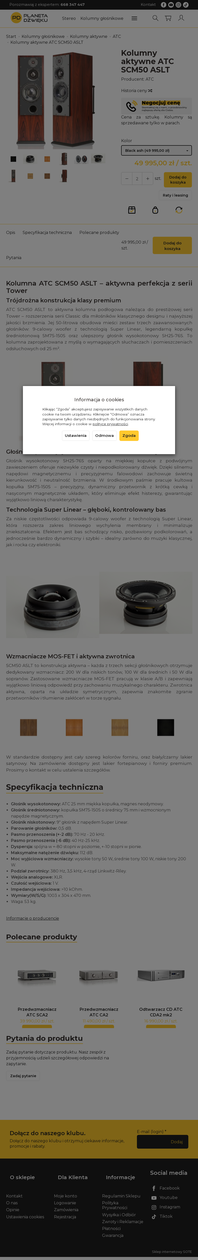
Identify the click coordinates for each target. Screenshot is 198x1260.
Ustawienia (76, 435)
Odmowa (104, 435)
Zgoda (129, 435)
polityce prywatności (110, 424)
